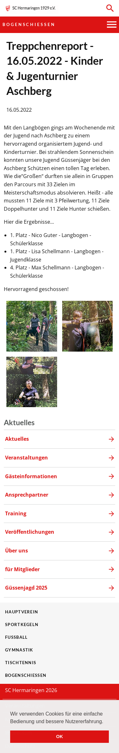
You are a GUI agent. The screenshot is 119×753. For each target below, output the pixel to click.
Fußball (16, 637)
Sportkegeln (21, 624)
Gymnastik (19, 649)
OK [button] (59, 736)
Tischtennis (20, 662)
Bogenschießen (29, 24)
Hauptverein (21, 611)
